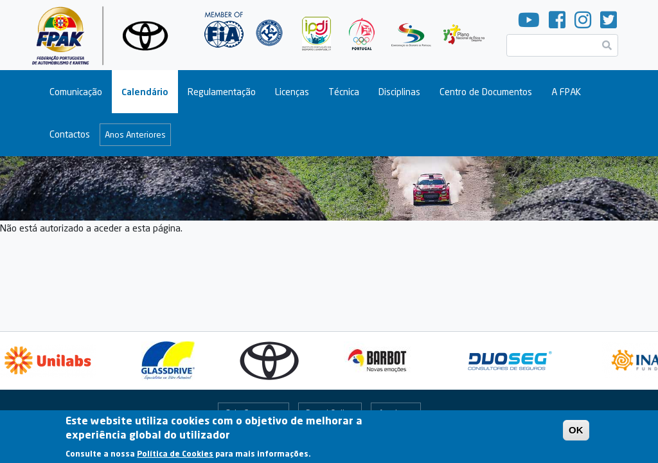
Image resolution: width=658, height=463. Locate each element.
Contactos (69, 134)
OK (576, 433)
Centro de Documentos (486, 91)
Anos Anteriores (135, 134)
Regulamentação (222, 91)
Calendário (144, 91)
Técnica (343, 91)
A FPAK (566, 91)
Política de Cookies (175, 457)
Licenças (292, 91)
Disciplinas (399, 91)
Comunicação (75, 91)
